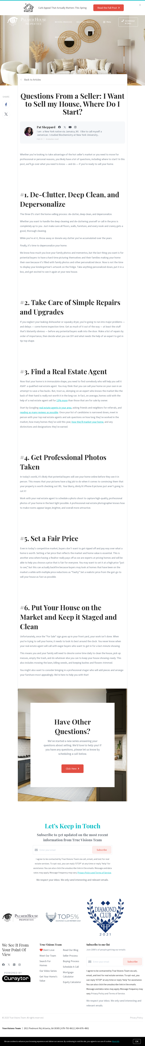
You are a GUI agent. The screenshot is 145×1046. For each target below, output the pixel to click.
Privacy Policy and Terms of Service (94, 872)
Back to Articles (32, 79)
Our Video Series (48, 970)
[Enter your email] (65, 850)
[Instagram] (19, 964)
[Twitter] (9, 964)
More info (115, 1041)
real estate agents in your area (55, 407)
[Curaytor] (16, 981)
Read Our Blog (70, 950)
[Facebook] (3, 964)
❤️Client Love (47, 950)
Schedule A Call (71, 966)
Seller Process (70, 955)
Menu (107, 22)
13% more (62, 400)
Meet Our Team (63, 37)
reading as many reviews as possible (39, 412)
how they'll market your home (87, 421)
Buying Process (63, 22)
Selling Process (85, 22)
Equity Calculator (72, 982)
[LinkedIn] (14, 964)
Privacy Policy (136, 1017)
